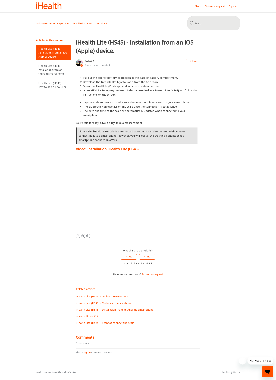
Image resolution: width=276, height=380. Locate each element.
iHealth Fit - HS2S (87, 316)
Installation (102, 23)
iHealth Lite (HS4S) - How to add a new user (52, 85)
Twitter (83, 236)
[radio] (129, 256)
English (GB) (229, 372)
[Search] (213, 23)
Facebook (78, 236)
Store (198, 6)
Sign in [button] (233, 6)
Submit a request (215, 6)
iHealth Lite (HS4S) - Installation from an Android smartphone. (51, 69)
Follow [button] (193, 61)
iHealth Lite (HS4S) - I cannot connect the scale (105, 323)
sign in (87, 352)
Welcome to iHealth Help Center (53, 23)
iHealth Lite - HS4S (83, 23)
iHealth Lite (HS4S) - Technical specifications (103, 303)
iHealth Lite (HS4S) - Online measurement (102, 296)
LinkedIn (88, 236)
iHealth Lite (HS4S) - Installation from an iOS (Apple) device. (52, 52)
